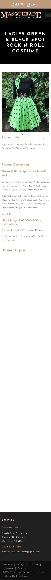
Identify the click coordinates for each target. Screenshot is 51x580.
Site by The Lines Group (16, 576)
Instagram (22, 564)
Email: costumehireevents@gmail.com (24, 5)
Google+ (22, 568)
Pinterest (8, 568)
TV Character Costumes (23, 148)
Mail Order (39, 230)
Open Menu (48, 15)
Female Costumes (33, 144)
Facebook (7, 564)
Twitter (35, 564)
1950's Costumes (16, 144)
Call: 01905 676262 (21, 4)
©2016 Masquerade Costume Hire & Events (24, 572)
